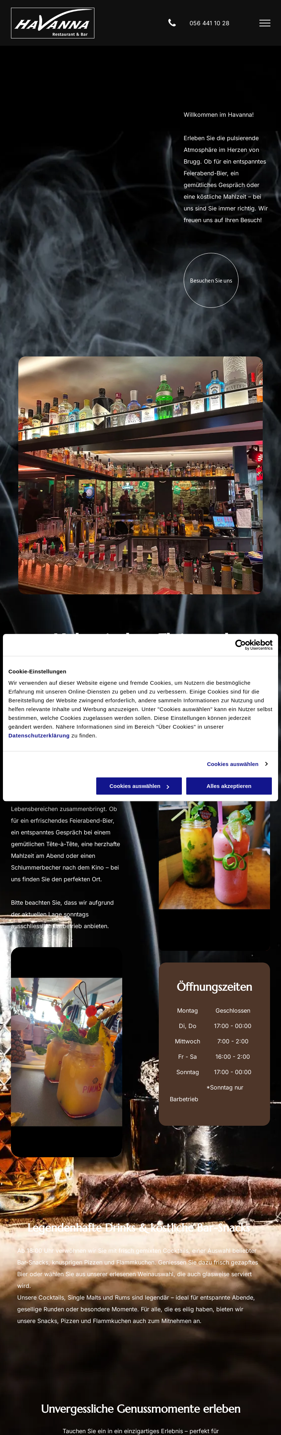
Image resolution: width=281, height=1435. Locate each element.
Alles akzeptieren (229, 786)
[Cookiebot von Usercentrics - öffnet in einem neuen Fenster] (241, 644)
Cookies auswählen (233, 764)
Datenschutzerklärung (39, 735)
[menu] (264, 23)
